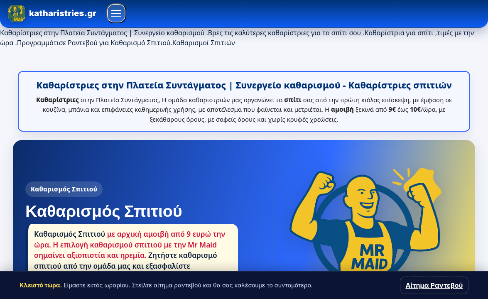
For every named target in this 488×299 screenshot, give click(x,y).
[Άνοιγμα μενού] (116, 13)
